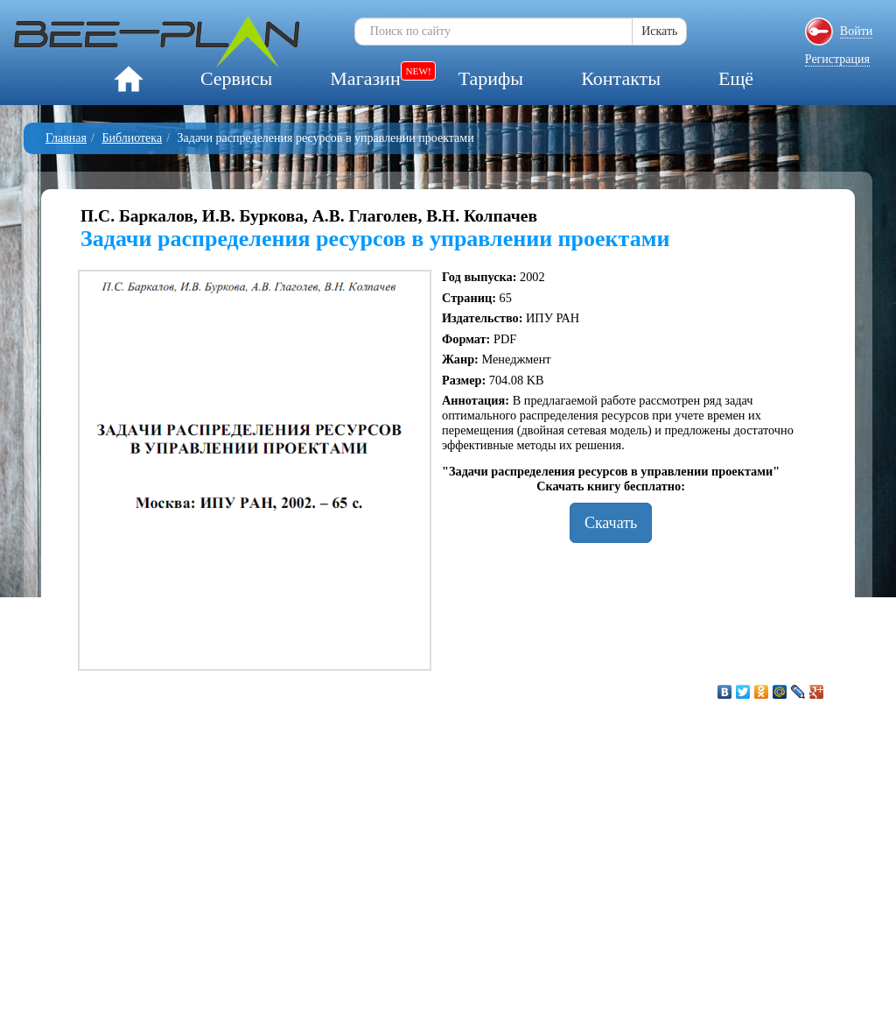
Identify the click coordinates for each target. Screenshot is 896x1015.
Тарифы (490, 78)
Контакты (621, 78)
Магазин (365, 78)
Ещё (735, 78)
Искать (659, 31)
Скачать (610, 523)
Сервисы (236, 78)
